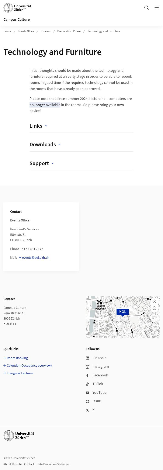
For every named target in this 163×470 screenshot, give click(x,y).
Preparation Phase (69, 31)
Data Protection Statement (54, 464)
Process (46, 31)
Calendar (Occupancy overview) (29, 365)
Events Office (26, 31)
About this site (12, 464)
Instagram (97, 366)
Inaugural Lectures (20, 373)
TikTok (94, 384)
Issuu (93, 401)
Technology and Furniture (103, 31)
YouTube (96, 392)
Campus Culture (16, 19)
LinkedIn (96, 358)
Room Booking (17, 358)
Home (7, 31)
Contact (29, 464)
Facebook (97, 375)
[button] (154, 301)
